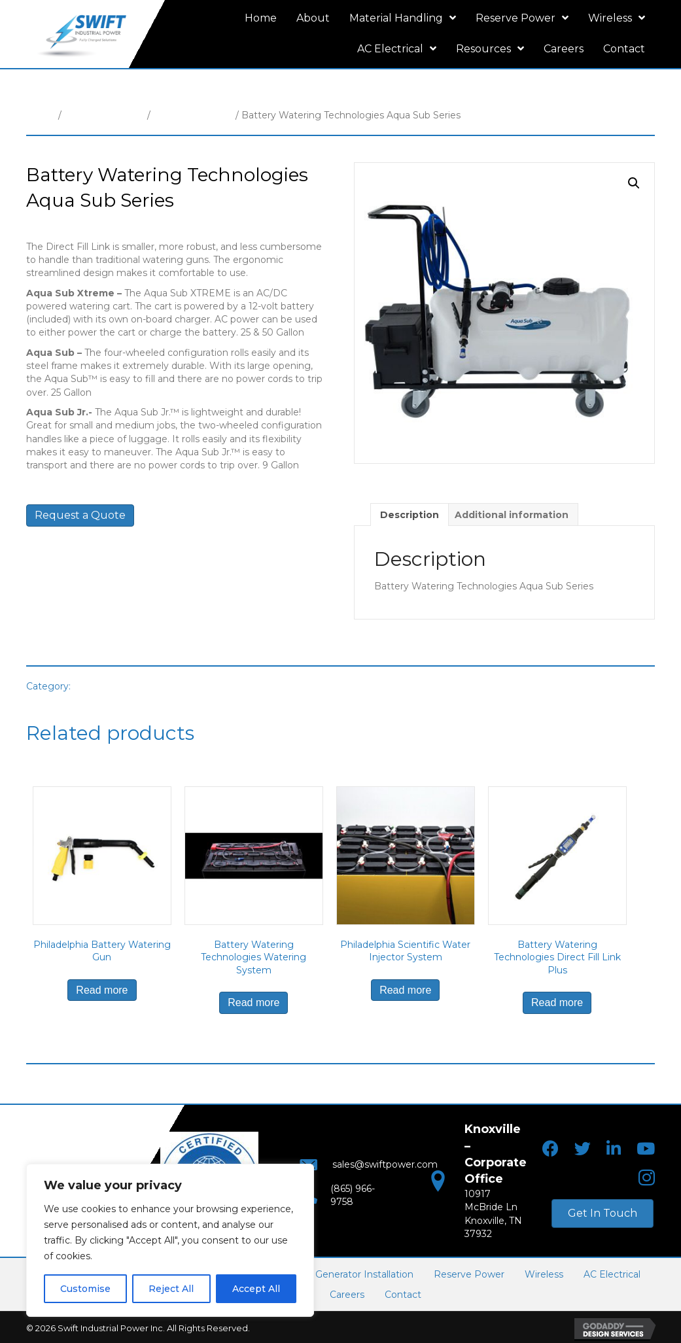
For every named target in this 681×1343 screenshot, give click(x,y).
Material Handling (104, 115)
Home (41, 115)
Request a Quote (80, 515)
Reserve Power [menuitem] (469, 1273)
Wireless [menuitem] (544, 1273)
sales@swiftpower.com (372, 1168)
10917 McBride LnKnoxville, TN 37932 (493, 1205)
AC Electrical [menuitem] (612, 1273)
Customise (85, 1289)
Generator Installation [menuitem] (364, 1273)
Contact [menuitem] (403, 1293)
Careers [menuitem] (347, 1293)
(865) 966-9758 (351, 1194)
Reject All (171, 1289)
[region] (170, 1240)
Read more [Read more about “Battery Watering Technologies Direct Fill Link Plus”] (557, 1002)
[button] (634, 183)
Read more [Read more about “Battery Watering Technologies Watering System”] (253, 1002)
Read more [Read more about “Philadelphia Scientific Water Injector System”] (405, 990)
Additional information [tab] (511, 515)
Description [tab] (409, 515)
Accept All (256, 1289)
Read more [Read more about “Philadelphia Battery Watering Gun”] (102, 990)
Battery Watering (193, 115)
